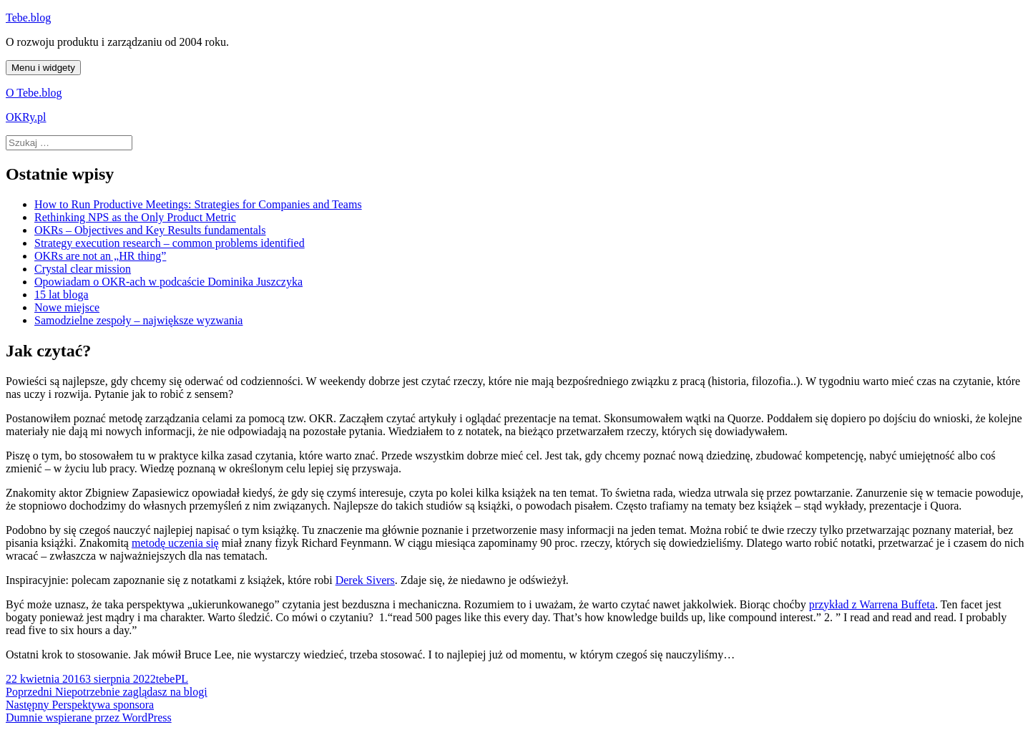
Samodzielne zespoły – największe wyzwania (138, 320)
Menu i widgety (43, 67)
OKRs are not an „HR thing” (100, 256)
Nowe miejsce (66, 307)
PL (181, 679)
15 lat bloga (61, 294)
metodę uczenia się (175, 543)
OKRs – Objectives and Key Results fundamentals (150, 230)
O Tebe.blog (34, 93)
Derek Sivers (365, 580)
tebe (165, 679)
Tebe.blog (28, 17)
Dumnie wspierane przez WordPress (89, 717)
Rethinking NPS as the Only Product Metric (135, 217)
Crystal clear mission (82, 269)
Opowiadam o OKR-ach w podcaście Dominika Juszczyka (168, 282)
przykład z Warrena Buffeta (872, 604)
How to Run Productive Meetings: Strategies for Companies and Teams (198, 204)
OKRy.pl (26, 117)
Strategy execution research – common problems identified (169, 243)
